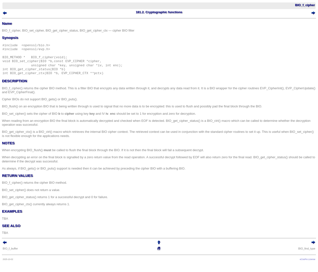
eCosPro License (307, 259)
